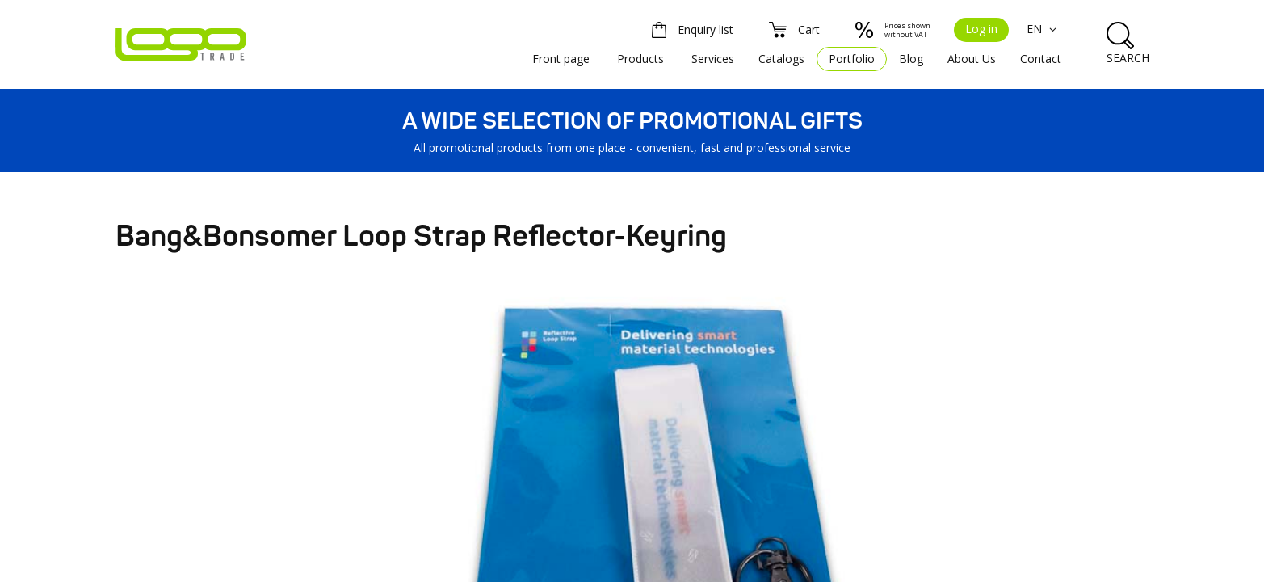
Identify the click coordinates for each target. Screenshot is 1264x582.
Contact (1040, 58)
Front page (561, 58)
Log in (981, 28)
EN (1044, 28)
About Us (971, 58)
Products (640, 58)
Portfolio (852, 58)
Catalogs (781, 58)
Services (712, 58)
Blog (911, 58)
